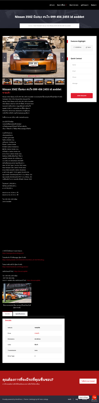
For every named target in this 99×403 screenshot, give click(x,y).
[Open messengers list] (94, 397)
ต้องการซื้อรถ (61, 5)
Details (7, 314)
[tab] (7, 314)
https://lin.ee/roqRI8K (20, 271)
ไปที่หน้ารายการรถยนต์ (88, 381)
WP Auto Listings (42, 399)
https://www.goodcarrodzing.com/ (13, 253)
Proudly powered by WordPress (12, 399)
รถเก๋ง (69, 399)
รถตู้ (76, 399)
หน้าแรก (52, 5)
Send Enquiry (81, 95)
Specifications (20, 314)
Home (30, 26)
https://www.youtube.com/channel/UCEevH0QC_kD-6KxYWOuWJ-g (23, 260)
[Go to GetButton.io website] (94, 401)
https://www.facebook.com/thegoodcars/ (15, 267)
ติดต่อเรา (94, 5)
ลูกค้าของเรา (85, 5)
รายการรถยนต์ (37, 26)
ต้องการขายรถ (74, 5)
